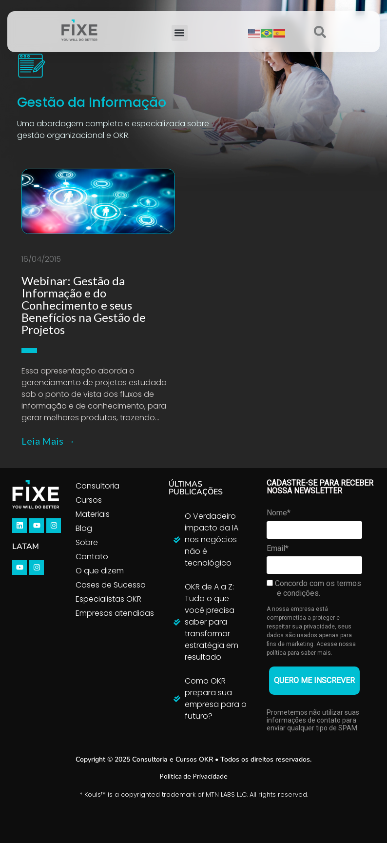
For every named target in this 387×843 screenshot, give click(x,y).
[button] (180, 33)
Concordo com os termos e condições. (314, 588)
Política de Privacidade (193, 776)
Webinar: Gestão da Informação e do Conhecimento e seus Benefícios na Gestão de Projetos (83, 305)
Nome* (278, 512)
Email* (278, 548)
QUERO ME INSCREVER (314, 680)
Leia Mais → (48, 441)
